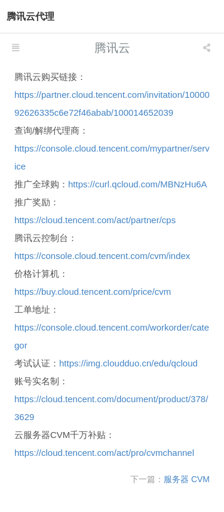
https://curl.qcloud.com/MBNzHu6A (137, 184)
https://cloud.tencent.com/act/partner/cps (95, 220)
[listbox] (208, 48)
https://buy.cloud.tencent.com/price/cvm (92, 291)
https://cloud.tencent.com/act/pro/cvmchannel (104, 453)
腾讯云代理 (30, 16)
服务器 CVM (187, 479)
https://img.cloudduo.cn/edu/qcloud (128, 363)
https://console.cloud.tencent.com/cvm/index (102, 256)
